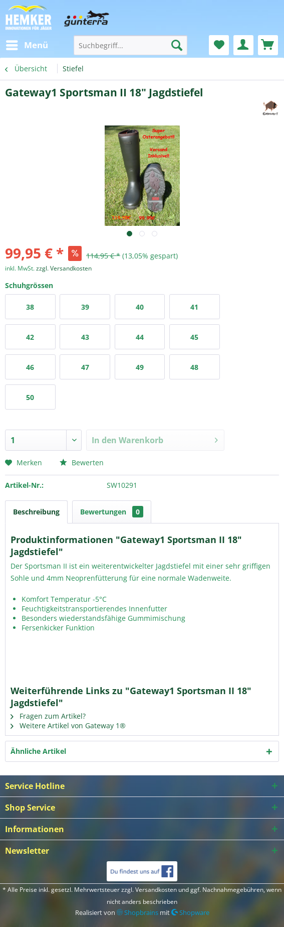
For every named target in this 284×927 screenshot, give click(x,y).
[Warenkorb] (268, 45)
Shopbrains (137, 912)
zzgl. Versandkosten (64, 268)
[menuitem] (26, 45)
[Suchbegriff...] (130, 45)
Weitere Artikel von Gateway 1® (68, 725)
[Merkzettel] (219, 45)
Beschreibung (36, 511)
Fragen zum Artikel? (48, 716)
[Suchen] (176, 45)
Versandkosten (156, 889)
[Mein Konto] (243, 45)
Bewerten (82, 462)
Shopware (190, 912)
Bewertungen (111, 511)
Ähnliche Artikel (38, 751)
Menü (27, 44)
